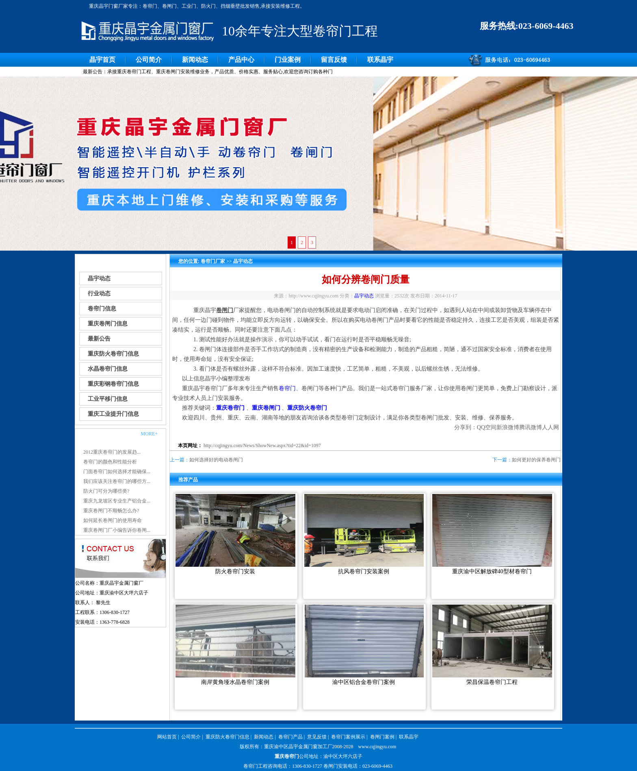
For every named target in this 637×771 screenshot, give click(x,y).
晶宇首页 (102, 59)
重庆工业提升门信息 (113, 414)
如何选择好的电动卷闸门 (216, 460)
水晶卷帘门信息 (108, 369)
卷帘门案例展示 (348, 737)
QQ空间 (486, 427)
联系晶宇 (380, 59)
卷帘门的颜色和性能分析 (110, 462)
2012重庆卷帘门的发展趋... (112, 452)
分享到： (465, 427)
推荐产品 (188, 480)
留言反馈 (334, 59)
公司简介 (149, 59)
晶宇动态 (99, 278)
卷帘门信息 (102, 309)
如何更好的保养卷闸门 (536, 460)
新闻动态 (195, 59)
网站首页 (167, 737)
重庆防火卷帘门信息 (113, 354)
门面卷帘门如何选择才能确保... (116, 471)
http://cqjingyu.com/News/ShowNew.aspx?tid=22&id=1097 (262, 445)
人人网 (550, 427)
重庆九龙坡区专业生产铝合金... (116, 501)
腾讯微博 (530, 427)
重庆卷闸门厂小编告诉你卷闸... (116, 530)
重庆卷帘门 (287, 756)
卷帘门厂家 (213, 261)
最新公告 (99, 339)
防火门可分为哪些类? (106, 491)
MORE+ (149, 434)
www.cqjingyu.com (377, 746)
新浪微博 (507, 427)
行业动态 (99, 293)
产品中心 (241, 59)
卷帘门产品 (290, 737)
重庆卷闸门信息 (108, 324)
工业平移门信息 (108, 399)
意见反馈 (317, 737)
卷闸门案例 (382, 737)
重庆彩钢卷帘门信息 (113, 384)
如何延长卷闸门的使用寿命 (112, 520)
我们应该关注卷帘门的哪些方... (116, 481)
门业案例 (288, 59)
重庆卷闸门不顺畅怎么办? (111, 510)
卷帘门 (287, 388)
